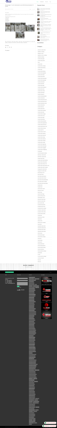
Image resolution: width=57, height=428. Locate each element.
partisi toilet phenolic (41, 195)
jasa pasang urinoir (41, 172)
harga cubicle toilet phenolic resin (43, 165)
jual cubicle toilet (41, 174)
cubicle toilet (20, 41)
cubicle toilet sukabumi (42, 138)
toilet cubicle (14, 42)
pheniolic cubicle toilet (41, 199)
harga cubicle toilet (41, 158)
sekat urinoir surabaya (42, 222)
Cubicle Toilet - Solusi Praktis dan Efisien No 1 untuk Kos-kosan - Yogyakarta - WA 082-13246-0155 (46, 29)
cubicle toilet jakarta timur (42, 101)
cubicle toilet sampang (41, 133)
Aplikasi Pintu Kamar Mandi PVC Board (45, 11)
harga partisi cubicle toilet (42, 169)
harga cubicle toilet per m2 (42, 163)
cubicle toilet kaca (41, 106)
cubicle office (9, 41)
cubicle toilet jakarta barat (42, 99)
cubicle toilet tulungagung (42, 149)
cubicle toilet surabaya (41, 140)
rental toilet (40, 215)
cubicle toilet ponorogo (42, 128)
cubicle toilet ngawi (41, 117)
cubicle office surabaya (14, 41)
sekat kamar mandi (41, 217)
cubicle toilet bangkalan (42, 72)
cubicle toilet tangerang (42, 144)
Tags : (6, 41)
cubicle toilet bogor (41, 85)
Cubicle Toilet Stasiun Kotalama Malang (45, 8)
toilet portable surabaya (42, 250)
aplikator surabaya (41, 51)
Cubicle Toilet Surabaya (9, 272)
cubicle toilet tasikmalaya (42, 145)
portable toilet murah (41, 206)
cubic (39, 62)
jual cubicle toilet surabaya (42, 181)
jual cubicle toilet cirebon (42, 177)
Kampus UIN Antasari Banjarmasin (44, 39)
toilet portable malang (41, 247)
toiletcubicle (25, 42)
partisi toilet (40, 192)
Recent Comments (28, 265)
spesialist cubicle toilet (41, 226)
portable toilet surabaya (42, 208)
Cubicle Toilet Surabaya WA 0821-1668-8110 (45, 21)
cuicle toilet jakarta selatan (42, 153)
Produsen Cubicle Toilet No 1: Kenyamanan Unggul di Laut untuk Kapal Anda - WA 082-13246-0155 (45, 25)
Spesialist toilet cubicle (41, 229)
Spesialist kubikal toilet (42, 227)
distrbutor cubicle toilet (42, 154)
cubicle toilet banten (41, 76)
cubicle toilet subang (41, 137)
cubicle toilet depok (41, 92)
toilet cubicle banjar (41, 234)
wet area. (39, 261)
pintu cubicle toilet (41, 202)
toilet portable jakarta (41, 245)
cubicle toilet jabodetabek (42, 96)
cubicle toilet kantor (41, 108)
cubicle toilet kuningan (42, 113)
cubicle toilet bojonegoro (42, 87)
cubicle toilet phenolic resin (27, 41)
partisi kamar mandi (41, 188)
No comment (11, 9)
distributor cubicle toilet (42, 156)
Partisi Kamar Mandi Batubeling (44, 18)
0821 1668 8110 (9, 281)
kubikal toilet (40, 185)
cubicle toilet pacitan (41, 119)
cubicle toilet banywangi (42, 80)
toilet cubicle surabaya (19, 42)
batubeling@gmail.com (11, 283)
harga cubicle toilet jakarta (42, 161)
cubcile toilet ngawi (41, 58)
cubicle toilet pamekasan (42, 121)
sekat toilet (40, 218)
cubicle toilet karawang (42, 110)
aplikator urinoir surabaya (42, 55)
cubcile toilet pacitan (41, 60)
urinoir (39, 254)
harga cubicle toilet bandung (43, 160)
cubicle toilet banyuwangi (42, 78)
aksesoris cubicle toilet (42, 49)
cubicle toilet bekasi (41, 81)
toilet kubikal (40, 240)
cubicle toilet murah (41, 115)
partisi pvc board (41, 190)
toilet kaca (39, 238)
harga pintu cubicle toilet (42, 170)
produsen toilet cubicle (42, 211)
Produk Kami (42, 1)
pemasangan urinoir (41, 197)
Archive (50, 272)
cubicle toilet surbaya (41, 142)
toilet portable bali (41, 243)
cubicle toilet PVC (41, 129)
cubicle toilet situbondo (42, 135)
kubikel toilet (40, 186)
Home (37, 1)
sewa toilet (40, 224)
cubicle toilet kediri (41, 112)
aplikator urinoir (40, 53)
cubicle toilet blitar (41, 83)
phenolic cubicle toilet (41, 201)
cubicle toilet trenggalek (42, 147)
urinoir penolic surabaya (42, 256)
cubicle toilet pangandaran (42, 122)
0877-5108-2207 (9, 282)
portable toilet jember (41, 204)
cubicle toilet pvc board (42, 131)
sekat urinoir (40, 220)
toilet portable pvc (41, 249)
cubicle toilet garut (41, 94)
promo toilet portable (41, 213)
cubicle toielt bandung (41, 67)
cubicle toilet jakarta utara (42, 103)
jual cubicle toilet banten (42, 176)
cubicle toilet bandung (41, 71)
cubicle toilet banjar (41, 74)
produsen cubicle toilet (32, 395)
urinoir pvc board (41, 258)
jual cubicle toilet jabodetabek (43, 179)
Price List (46, 1)
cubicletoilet (10, 42)
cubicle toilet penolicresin (42, 124)
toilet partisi (40, 242)
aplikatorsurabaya (41, 56)
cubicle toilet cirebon (41, 90)
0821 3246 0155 (9, 280)
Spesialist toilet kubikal (42, 231)
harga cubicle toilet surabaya (43, 167)
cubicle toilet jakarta (41, 97)
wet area (39, 259)
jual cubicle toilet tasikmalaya (43, 183)
